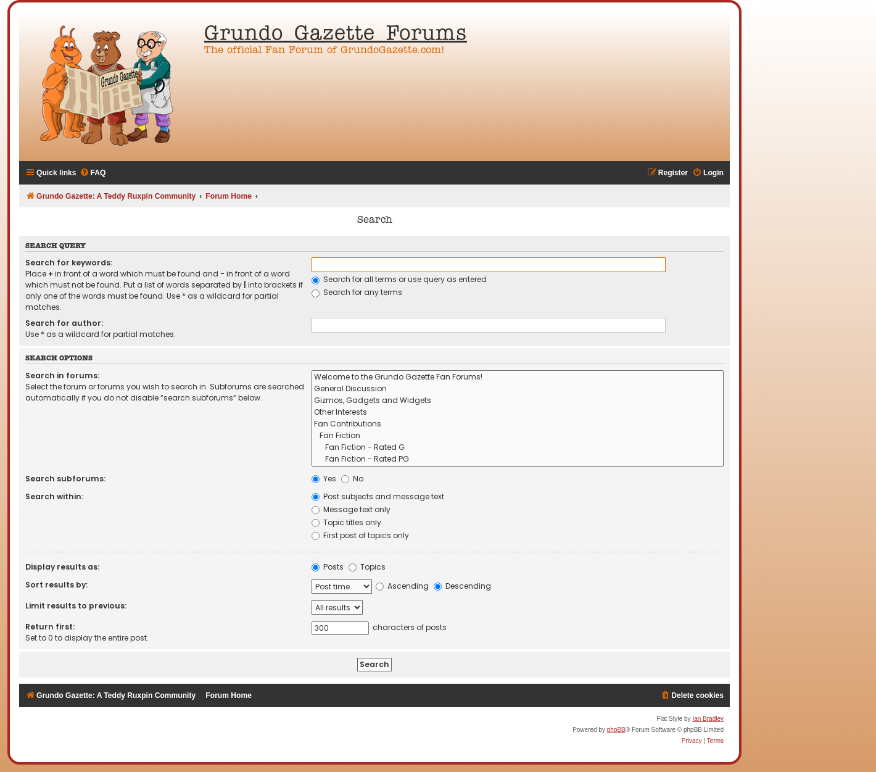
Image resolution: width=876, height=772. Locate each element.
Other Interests (517, 412)
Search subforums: (65, 478)
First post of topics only (360, 535)
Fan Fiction (517, 436)
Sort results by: (56, 584)
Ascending (402, 586)
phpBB (616, 729)
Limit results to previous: (75, 605)
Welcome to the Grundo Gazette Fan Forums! (517, 377)
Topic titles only (346, 522)
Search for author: (64, 323)
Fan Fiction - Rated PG (517, 459)
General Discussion (517, 389)
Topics (367, 567)
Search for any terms (357, 292)
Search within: (54, 496)
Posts (328, 567)
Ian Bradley (708, 718)
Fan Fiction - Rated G (517, 448)
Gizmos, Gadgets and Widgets (517, 401)
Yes (324, 478)
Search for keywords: (68, 262)
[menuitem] (93, 173)
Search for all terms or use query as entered (399, 279)
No (352, 478)
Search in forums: (62, 375)
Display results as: (62, 567)
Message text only (351, 509)
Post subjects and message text (378, 496)
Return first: (50, 626)
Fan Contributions (517, 424)
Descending (462, 586)
